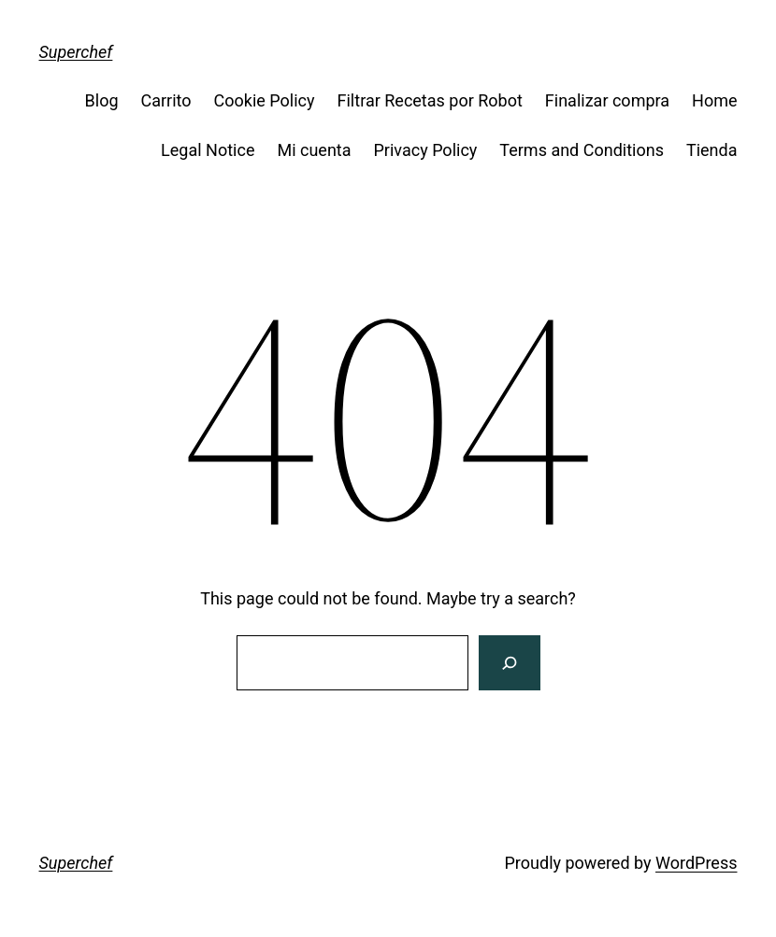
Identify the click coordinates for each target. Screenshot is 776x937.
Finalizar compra (607, 100)
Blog (102, 100)
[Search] (509, 663)
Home (714, 100)
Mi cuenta (314, 150)
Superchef (76, 52)
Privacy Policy (426, 150)
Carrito (166, 100)
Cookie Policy (264, 100)
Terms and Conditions (581, 150)
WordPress (696, 863)
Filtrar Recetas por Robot (430, 100)
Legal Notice (207, 150)
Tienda (712, 150)
